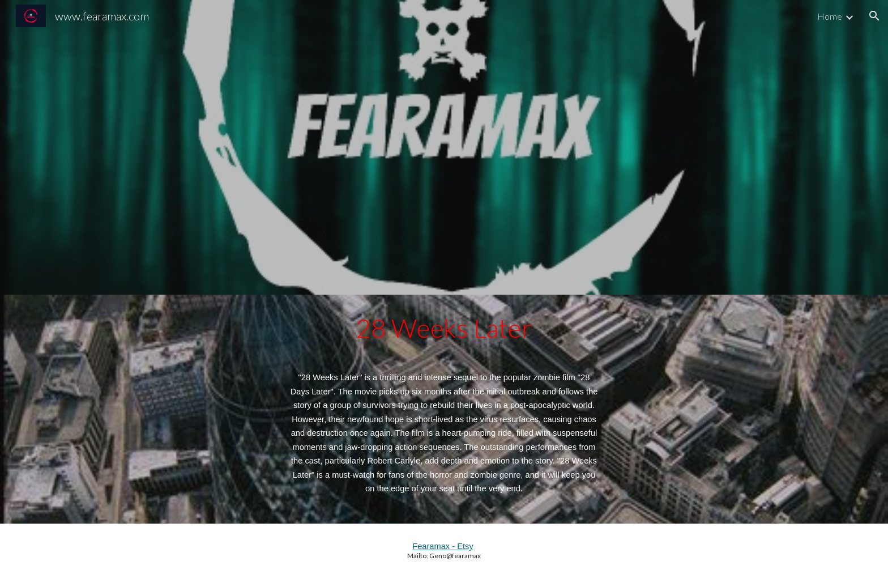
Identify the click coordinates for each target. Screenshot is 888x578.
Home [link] (829, 16)
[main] (444, 409)
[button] (874, 15)
